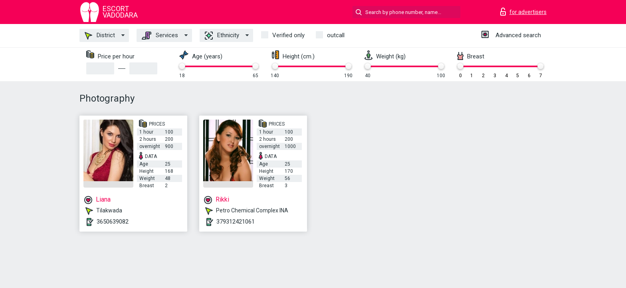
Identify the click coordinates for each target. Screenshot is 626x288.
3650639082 (113, 221)
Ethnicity (222, 36)
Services (160, 36)
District (100, 36)
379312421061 (235, 221)
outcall (336, 35)
